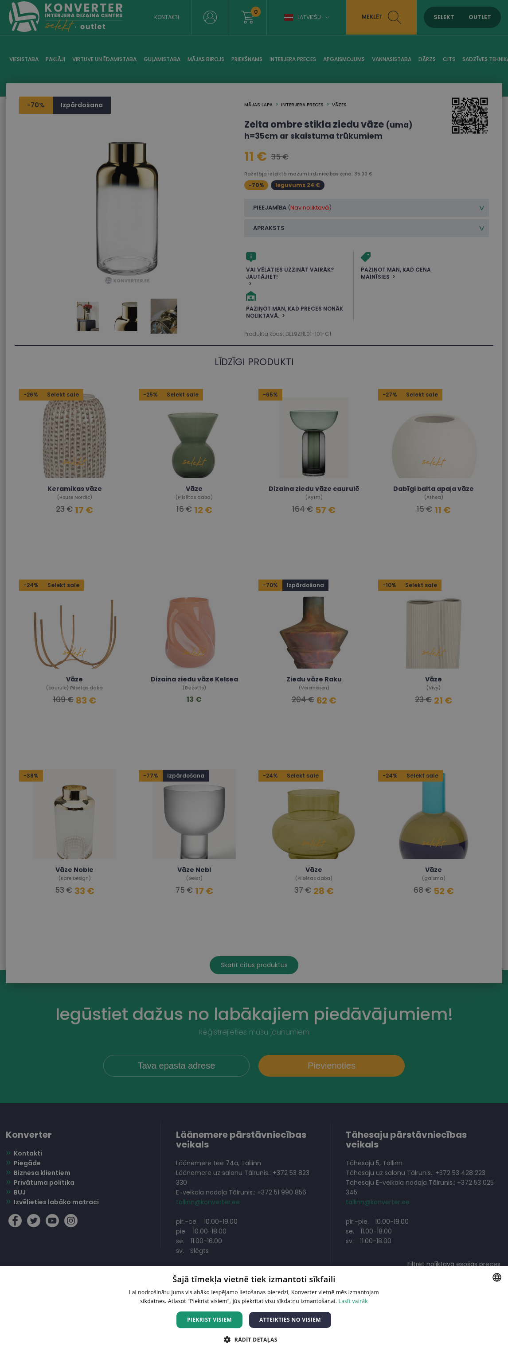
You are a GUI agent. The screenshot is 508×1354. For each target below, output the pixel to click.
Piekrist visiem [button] (209, 1319)
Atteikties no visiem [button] (290, 1319)
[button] (254, 1339)
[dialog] (254, 677)
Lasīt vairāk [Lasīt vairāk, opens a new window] (353, 1301)
